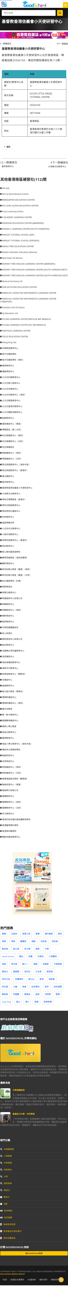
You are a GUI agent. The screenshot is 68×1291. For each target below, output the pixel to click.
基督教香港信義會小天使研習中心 (23, 49)
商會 (24, 986)
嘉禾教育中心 (8, 166)
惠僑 (4, 933)
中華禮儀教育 (19, 1090)
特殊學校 (6, 1169)
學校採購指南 (7, 1238)
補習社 (5, 1190)
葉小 (27, 1001)
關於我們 (43, 1279)
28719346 (35, 113)
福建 (33, 941)
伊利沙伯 (6, 979)
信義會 (46, 964)
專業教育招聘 (7, 1224)
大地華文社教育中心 (57, 166)
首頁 (4, 1279)
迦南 (37, 994)
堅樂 (58, 994)
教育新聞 (48, 1001)
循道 (35, 964)
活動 (3, 1203)
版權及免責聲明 (17, 1279)
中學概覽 (6, 1162)
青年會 (14, 964)
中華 (47, 948)
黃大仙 (31, 979)
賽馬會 (5, 994)
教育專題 (6, 1210)
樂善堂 (27, 994)
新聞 (36, 1001)
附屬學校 (19, 979)
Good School (8, 956)
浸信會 (55, 941)
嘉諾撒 (16, 971)
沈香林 (14, 933)
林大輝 (27, 948)
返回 (7, 146)
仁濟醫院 (53, 956)
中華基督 (58, 964)
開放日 (5, 971)
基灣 (37, 933)
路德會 (52, 979)
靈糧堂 (23, 941)
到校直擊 (58, 986)
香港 (41, 979)
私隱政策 (32, 1279)
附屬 (30, 956)
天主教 (38, 971)
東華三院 (26, 933)
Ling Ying (6, 1001)
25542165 (35, 105)
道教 (37, 948)
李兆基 (5, 986)
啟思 (60, 933)
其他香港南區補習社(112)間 (23, 179)
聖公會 (16, 948)
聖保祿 (5, 948)
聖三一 (25, 964)
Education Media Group (12, 1274)
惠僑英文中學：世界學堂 (24, 1114)
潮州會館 (49, 933)
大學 (4, 1176)
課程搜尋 (6, 1183)
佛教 (4, 941)
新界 (47, 986)
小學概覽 (6, 1156)
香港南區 (34, 121)
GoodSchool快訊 (33, 1253)
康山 (18, 1001)
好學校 (41, 956)
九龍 (15, 986)
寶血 (21, 956)
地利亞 (27, 971)
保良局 (44, 941)
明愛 (13, 941)
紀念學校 (35, 986)
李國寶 (16, 994)
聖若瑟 (50, 971)
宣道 (4, 964)
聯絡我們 (55, 1279)
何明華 (48, 994)
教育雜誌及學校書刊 (11, 1231)
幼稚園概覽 (7, 1149)
